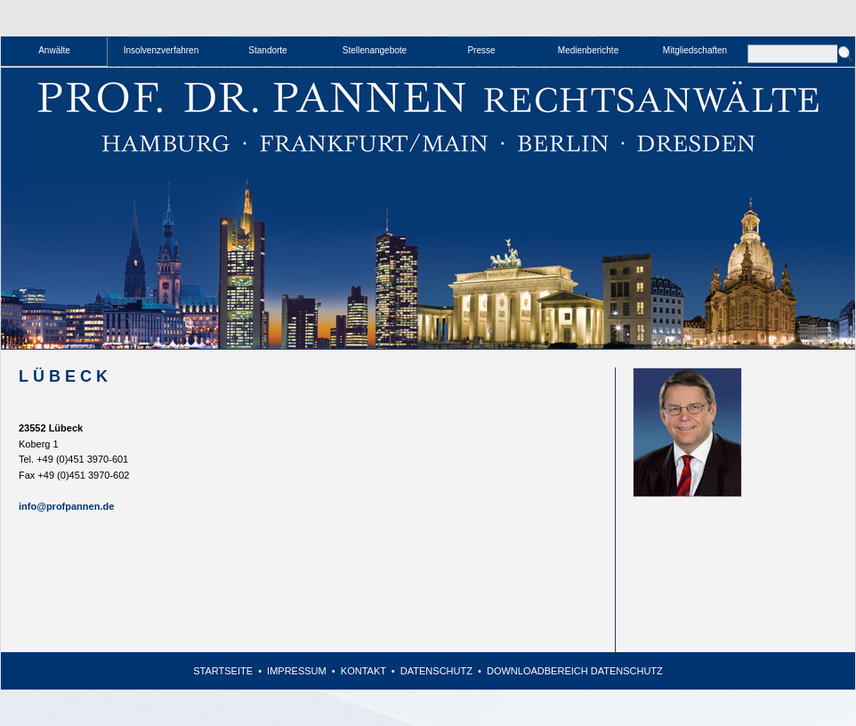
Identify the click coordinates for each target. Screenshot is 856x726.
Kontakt (363, 671)
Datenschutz (436, 671)
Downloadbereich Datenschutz (575, 671)
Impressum (297, 671)
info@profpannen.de (66, 506)
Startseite (223, 671)
